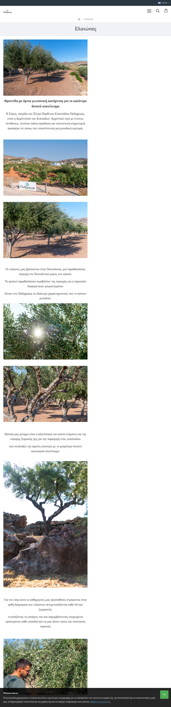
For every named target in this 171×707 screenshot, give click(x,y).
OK (164, 694)
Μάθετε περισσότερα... (100, 701)
